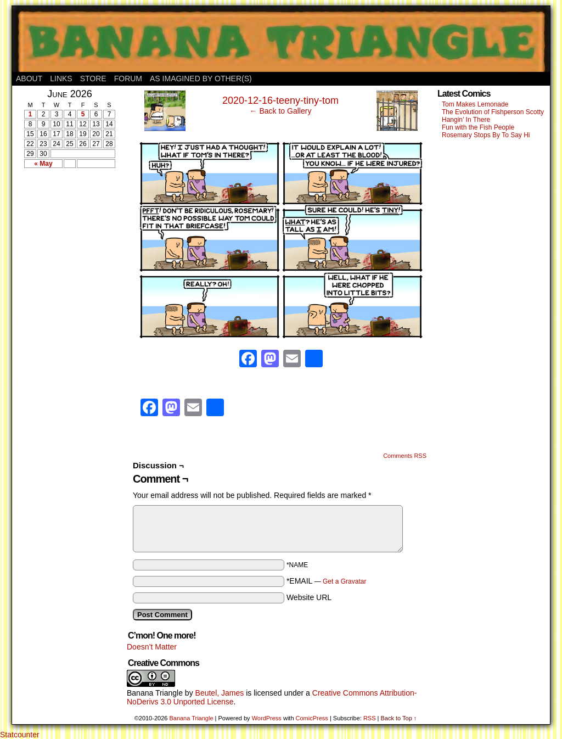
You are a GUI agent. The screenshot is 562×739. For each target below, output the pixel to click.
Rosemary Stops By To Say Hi (486, 135)
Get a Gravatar (344, 581)
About (29, 78)
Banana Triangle (155, 692)
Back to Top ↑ (398, 718)
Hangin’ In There (466, 120)
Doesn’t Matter (152, 646)
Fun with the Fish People (478, 127)
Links (61, 78)
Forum (128, 78)
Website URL (308, 597)
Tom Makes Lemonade (475, 104)
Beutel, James (219, 692)
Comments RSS (404, 455)
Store (93, 78)
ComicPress (312, 718)
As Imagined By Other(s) (201, 78)
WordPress (267, 718)
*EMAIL (326, 580)
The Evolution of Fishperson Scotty (493, 112)
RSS (369, 718)
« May (43, 163)
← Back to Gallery (281, 111)
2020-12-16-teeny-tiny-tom (280, 100)
